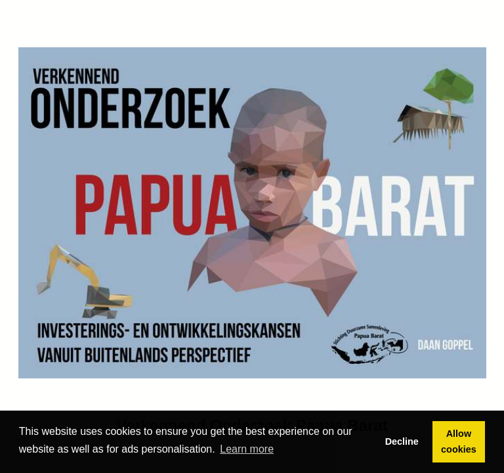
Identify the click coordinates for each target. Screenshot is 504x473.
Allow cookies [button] (458, 441)
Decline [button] (402, 441)
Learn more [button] (247, 449)
